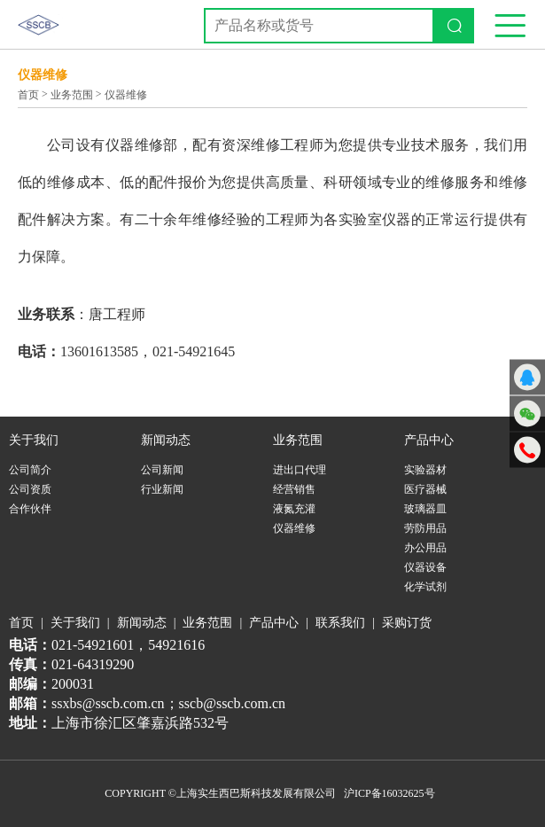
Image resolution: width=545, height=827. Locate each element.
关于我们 (75, 622)
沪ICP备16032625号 (389, 793)
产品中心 (274, 622)
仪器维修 (126, 95)
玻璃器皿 (425, 509)
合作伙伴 (30, 509)
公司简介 (30, 470)
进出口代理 (299, 470)
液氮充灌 (294, 509)
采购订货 (407, 622)
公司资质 (30, 489)
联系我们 (340, 622)
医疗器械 (425, 489)
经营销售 (294, 489)
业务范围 (72, 95)
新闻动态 (142, 622)
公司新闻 (162, 470)
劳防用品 (425, 528)
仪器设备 (425, 567)
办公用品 (425, 548)
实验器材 (425, 470)
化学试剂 (425, 587)
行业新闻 (162, 489)
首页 (28, 95)
